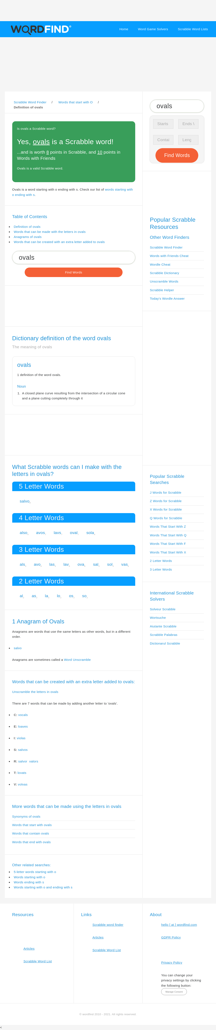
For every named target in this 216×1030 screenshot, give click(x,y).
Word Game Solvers (153, 29)
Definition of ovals (27, 226)
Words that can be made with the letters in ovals (50, 232)
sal (95, 564)
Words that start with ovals (32, 825)
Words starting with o (29, 877)
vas (124, 564)
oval (73, 532)
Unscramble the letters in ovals (35, 692)
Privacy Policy (171, 962)
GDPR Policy (171, 937)
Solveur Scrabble (163, 609)
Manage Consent (174, 991)
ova (81, 564)
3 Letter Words (161, 569)
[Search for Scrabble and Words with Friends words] (73, 257)
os (71, 596)
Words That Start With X (168, 552)
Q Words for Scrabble (166, 518)
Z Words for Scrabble (166, 501)
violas (21, 738)
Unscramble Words (164, 281)
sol (109, 564)
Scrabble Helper (162, 290)
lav (66, 564)
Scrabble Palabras (163, 635)
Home (123, 29)
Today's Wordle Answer (167, 298)
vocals (23, 715)
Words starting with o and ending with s (43, 887)
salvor (22, 761)
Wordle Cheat (160, 264)
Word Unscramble (77, 659)
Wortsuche (158, 617)
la (46, 596)
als (22, 564)
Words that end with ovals (31, 842)
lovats (22, 773)
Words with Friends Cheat (169, 256)
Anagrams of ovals (28, 237)
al (21, 596)
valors (33, 761)
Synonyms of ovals (26, 816)
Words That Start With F (168, 543)
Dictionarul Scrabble (165, 643)
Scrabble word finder (107, 924)
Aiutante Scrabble (163, 626)
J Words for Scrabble (165, 492)
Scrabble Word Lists (193, 29)
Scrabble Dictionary (164, 273)
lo (58, 596)
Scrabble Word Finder (166, 247)
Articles (29, 948)
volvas (22, 784)
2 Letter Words (161, 561)
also (23, 532)
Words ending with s (29, 882)
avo (37, 564)
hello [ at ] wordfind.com (179, 924)
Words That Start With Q (168, 535)
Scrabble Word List (37, 961)
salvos (23, 749)
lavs (57, 532)
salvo (24, 501)
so (84, 596)
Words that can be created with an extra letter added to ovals (59, 242)
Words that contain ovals (30, 833)
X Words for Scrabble (166, 509)
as (34, 596)
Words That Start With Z (168, 526)
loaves (23, 726)
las (52, 564)
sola (90, 532)
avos (40, 532)
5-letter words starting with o (35, 872)
